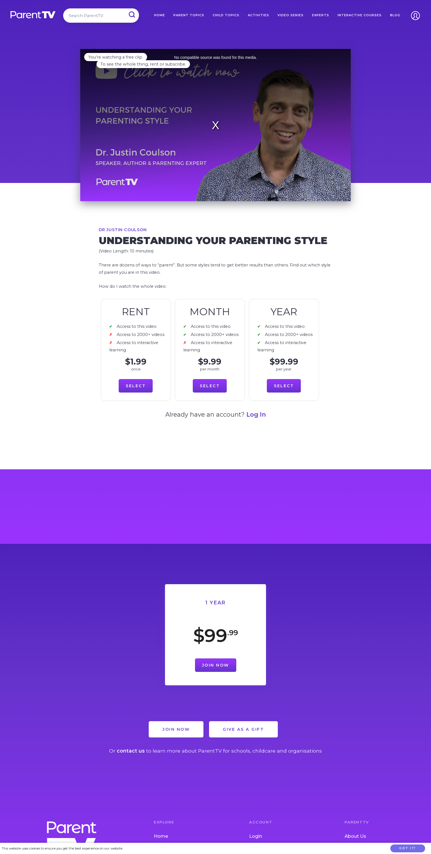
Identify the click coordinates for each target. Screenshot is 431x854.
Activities (258, 15)
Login (255, 836)
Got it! (407, 848)
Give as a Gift (243, 729)
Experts (320, 15)
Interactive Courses (360, 15)
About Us (355, 836)
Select (136, 385)
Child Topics (226, 15)
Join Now (215, 665)
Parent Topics (188, 15)
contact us (131, 751)
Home (159, 15)
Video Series (291, 15)
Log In (256, 414)
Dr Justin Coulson (123, 230)
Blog (395, 15)
